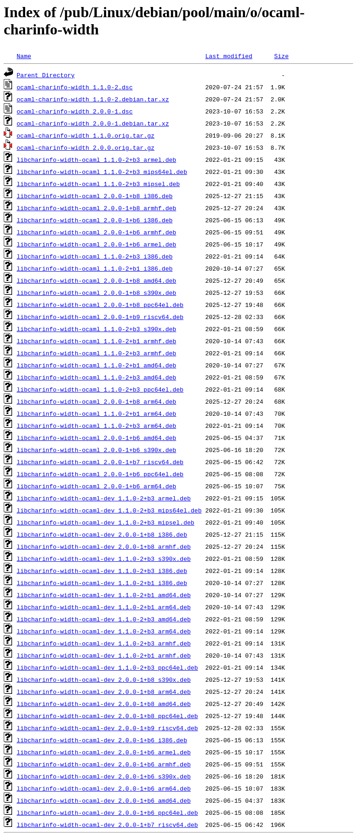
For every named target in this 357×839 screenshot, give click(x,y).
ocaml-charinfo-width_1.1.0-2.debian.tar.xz (93, 99)
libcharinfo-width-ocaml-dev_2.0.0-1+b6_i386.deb (102, 740)
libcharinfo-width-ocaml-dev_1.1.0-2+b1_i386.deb (102, 583)
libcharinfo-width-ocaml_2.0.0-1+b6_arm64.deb (96, 486)
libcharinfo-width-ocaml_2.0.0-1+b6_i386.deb (94, 220)
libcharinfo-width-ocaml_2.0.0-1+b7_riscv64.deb (100, 462)
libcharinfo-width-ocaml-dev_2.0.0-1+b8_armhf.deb (104, 546)
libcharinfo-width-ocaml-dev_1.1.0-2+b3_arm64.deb (104, 631)
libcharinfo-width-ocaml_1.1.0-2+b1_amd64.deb (96, 365)
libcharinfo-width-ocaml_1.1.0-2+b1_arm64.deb (96, 413)
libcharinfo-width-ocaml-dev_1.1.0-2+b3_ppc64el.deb (107, 667)
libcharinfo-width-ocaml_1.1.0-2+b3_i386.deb (94, 256)
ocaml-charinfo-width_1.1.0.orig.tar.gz (85, 135)
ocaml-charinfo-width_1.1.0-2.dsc (75, 87)
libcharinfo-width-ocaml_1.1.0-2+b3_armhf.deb (96, 353)
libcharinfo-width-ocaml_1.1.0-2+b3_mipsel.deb (98, 184)
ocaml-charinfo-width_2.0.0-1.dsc (75, 111)
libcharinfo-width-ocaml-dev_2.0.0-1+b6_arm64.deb (104, 788)
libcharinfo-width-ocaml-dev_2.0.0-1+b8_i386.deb (102, 534)
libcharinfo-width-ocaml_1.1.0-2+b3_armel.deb (96, 159)
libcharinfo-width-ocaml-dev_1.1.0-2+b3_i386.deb (102, 570)
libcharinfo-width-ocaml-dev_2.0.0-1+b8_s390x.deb (104, 679)
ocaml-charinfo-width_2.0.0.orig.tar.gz (85, 147)
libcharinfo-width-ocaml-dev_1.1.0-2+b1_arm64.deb (104, 607)
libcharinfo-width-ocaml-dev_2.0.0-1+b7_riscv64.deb (107, 824)
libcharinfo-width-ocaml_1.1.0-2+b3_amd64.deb (96, 377)
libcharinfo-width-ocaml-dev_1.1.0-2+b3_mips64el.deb (109, 510)
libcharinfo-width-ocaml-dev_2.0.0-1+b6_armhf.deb (104, 764)
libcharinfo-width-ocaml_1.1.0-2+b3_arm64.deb (96, 425)
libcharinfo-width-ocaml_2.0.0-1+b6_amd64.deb (96, 437)
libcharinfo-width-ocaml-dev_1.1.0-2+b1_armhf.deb (104, 655)
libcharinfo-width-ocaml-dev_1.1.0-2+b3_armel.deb (104, 498)
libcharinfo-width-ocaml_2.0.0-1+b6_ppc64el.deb (100, 474)
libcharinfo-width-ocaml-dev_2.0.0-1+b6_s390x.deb (104, 776)
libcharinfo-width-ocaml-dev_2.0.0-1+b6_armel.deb (104, 752)
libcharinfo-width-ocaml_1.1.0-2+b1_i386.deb (94, 268)
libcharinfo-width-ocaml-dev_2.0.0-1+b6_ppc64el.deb (107, 812)
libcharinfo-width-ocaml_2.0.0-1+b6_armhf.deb (96, 232)
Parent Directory (46, 75)
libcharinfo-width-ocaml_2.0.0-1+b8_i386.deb (94, 196)
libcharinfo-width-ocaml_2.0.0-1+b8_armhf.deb (96, 208)
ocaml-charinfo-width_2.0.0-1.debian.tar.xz (93, 123)
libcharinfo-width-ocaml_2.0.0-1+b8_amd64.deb (96, 280)
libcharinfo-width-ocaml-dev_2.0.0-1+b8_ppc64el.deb (107, 716)
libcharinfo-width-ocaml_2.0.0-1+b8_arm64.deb (96, 401)
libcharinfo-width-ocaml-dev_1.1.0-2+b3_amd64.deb (104, 619)
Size (281, 56)
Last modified (228, 56)
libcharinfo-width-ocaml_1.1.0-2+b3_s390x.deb (96, 329)
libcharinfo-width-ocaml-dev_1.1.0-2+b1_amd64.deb (104, 595)
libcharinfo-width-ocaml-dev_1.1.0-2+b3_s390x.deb (104, 558)
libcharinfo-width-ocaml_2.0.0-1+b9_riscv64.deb (100, 317)
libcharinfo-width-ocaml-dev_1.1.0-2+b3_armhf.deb (104, 643)
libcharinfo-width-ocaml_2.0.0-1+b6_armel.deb (96, 244)
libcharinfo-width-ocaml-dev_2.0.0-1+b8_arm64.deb (104, 691)
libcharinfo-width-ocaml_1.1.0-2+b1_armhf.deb (96, 341)
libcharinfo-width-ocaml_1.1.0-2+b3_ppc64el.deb (100, 389)
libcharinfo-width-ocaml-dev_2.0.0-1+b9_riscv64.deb (107, 728)
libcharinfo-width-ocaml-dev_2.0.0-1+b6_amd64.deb (104, 800)
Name (24, 56)
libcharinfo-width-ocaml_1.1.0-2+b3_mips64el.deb (102, 171)
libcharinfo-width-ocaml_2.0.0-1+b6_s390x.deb (96, 450)
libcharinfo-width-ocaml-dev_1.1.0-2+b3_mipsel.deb (105, 522)
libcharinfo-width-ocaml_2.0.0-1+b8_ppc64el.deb (100, 304)
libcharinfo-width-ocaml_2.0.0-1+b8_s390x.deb (96, 292)
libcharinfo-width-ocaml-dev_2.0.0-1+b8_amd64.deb (104, 703)
